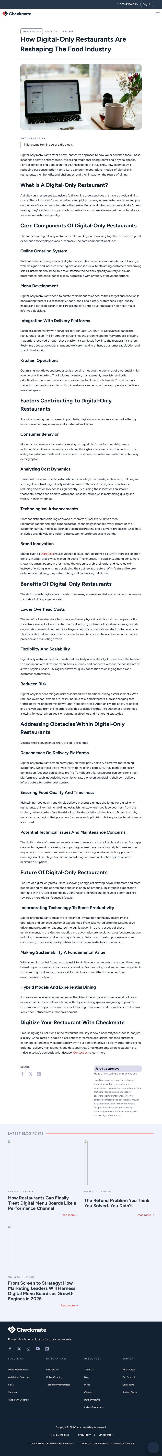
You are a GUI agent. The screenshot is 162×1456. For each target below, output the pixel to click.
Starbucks (47, 554)
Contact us (80, 1052)
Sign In (147, 4)
